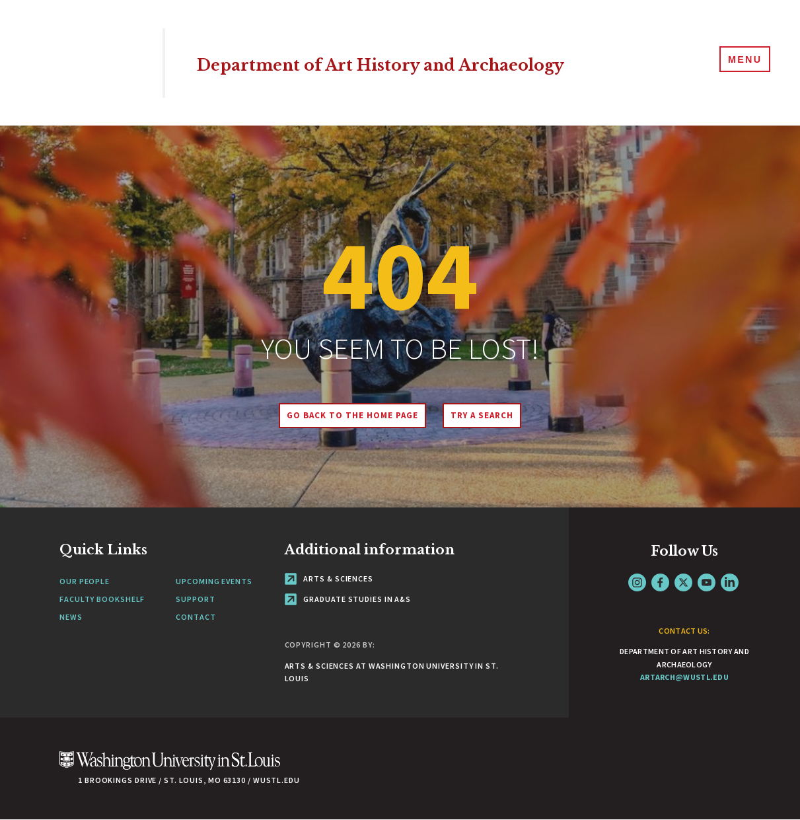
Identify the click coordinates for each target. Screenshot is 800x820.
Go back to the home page (346, 415)
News (71, 617)
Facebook (660, 582)
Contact (195, 617)
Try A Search (487, 415)
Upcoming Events (214, 581)
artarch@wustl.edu (684, 677)
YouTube (706, 582)
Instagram (637, 582)
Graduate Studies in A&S (348, 599)
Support (195, 599)
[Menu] (740, 62)
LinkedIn (730, 582)
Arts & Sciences (329, 578)
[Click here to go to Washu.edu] (169, 767)
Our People (84, 581)
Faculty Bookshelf (102, 599)
